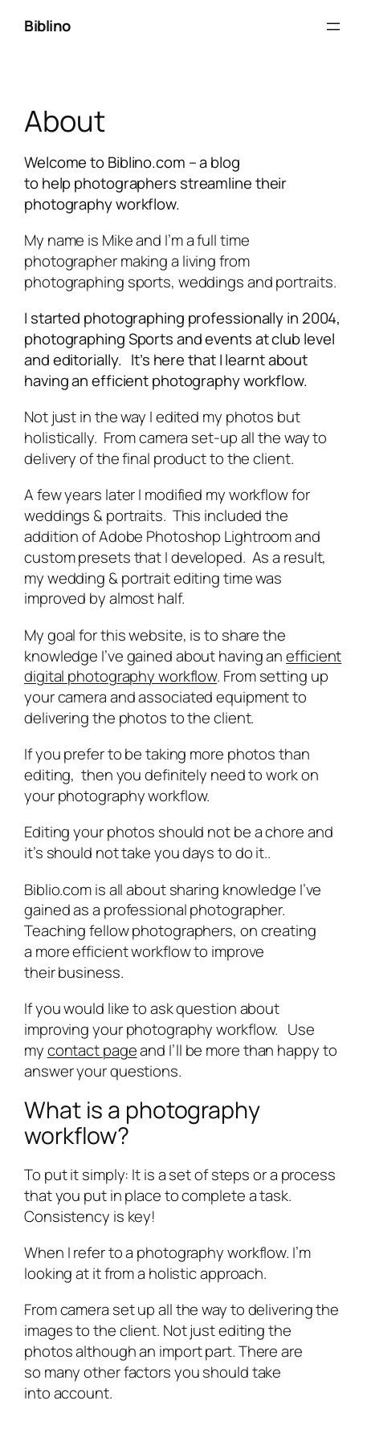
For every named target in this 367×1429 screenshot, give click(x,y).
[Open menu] (333, 26)
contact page (92, 1050)
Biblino (47, 25)
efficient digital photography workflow (182, 666)
